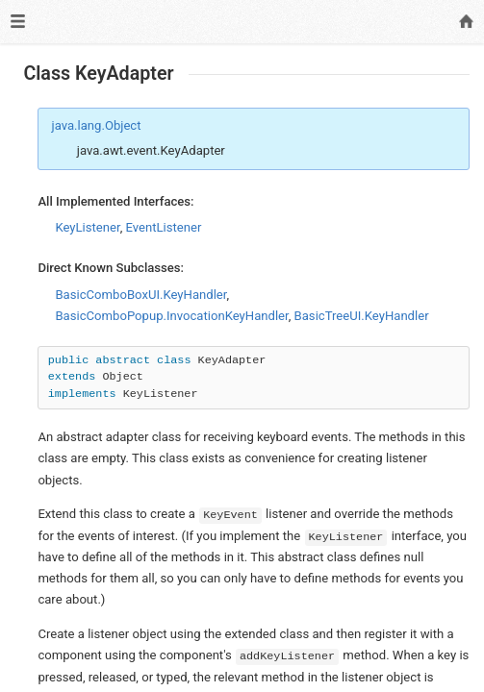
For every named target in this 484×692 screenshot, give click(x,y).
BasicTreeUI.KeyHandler (361, 316)
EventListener (164, 227)
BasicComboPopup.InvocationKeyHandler (171, 316)
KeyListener (87, 227)
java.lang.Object (96, 125)
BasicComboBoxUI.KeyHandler (140, 294)
